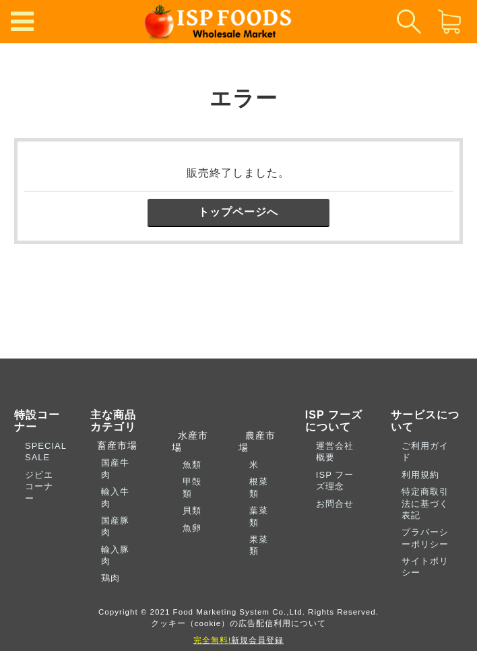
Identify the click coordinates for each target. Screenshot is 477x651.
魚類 (192, 465)
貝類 (192, 510)
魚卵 (192, 528)
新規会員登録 (238, 640)
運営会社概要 (335, 451)
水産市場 (190, 441)
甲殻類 (192, 487)
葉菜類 (258, 516)
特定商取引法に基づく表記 (425, 503)
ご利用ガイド (425, 451)
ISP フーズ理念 (335, 480)
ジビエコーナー (39, 486)
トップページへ (238, 212)
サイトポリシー (425, 567)
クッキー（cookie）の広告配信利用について (239, 623)
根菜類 (258, 487)
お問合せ (335, 504)
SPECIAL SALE (45, 451)
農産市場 (257, 441)
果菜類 (258, 545)
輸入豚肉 (115, 555)
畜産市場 (113, 445)
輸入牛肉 (115, 497)
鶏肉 (110, 578)
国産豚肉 (115, 526)
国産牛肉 (115, 468)
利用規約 (420, 475)
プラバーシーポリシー (425, 538)
